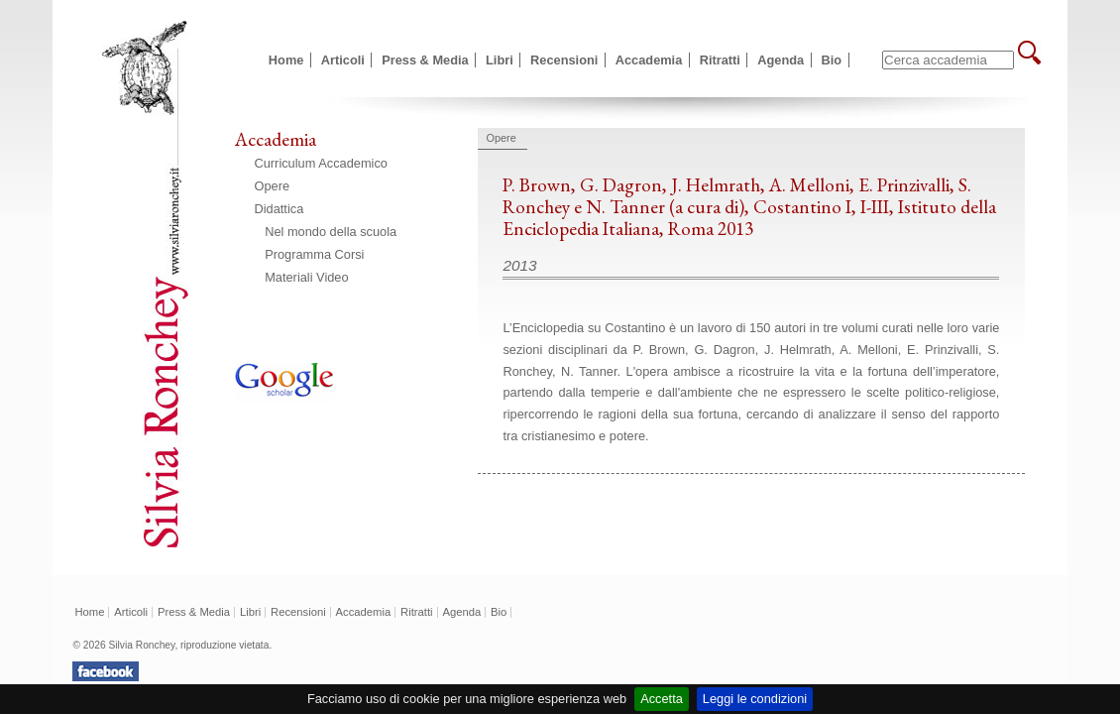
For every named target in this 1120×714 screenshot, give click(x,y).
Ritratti (720, 60)
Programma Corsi (314, 254)
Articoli (343, 60)
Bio (832, 60)
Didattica (279, 208)
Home (286, 60)
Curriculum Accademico (321, 163)
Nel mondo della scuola (330, 231)
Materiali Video (306, 277)
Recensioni (564, 60)
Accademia (649, 60)
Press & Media (425, 60)
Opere (272, 185)
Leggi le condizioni (755, 698)
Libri (499, 60)
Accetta (661, 698)
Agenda (780, 60)
